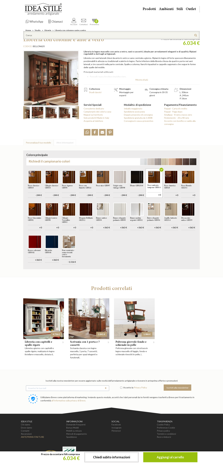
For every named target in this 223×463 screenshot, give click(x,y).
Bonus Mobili (72, 427)
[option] (51, 79)
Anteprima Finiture (32, 437)
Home (28, 30)
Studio (38, 30)
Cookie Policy (163, 424)
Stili (180, 9)
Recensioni (26, 433)
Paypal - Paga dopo (173, 111)
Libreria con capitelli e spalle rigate (38, 344)
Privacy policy (163, 430)
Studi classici (95, 92)
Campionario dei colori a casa (97, 111)
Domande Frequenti (75, 424)
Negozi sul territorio (93, 114)
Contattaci (83, 22)
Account (73, 22)
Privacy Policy (140, 387)
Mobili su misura (74, 430)
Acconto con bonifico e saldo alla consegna (180, 122)
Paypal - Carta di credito (175, 108)
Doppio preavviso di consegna (138, 114)
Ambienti (166, 9)
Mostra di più (142, 79)
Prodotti (149, 9)
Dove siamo (26, 427)
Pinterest (116, 430)
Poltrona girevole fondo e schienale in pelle (131, 344)
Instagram (116, 427)
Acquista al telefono (93, 121)
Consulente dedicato (94, 108)
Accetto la (126, 387)
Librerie (47, 30)
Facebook (116, 424)
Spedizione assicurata (134, 111)
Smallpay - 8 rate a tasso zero (178, 114)
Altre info (64, 142)
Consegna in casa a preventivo (138, 121)
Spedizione (71, 437)
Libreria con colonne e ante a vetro (70, 30)
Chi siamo (25, 424)
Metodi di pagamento (76, 433)
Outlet (191, 9)
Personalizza (38, 142)
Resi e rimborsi (164, 437)
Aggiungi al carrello (170, 457)
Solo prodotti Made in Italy (96, 117)
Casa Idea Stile (43, 9)
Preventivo (94, 22)
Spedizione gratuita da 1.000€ (138, 117)
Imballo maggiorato (133, 108)
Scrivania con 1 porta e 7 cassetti (85, 344)
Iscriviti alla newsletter (177, 387)
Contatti (25, 430)
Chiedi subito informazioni (111, 457)
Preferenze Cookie (166, 427)
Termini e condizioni (166, 433)
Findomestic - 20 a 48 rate (176, 117)
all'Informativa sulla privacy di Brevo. (68, 400)
